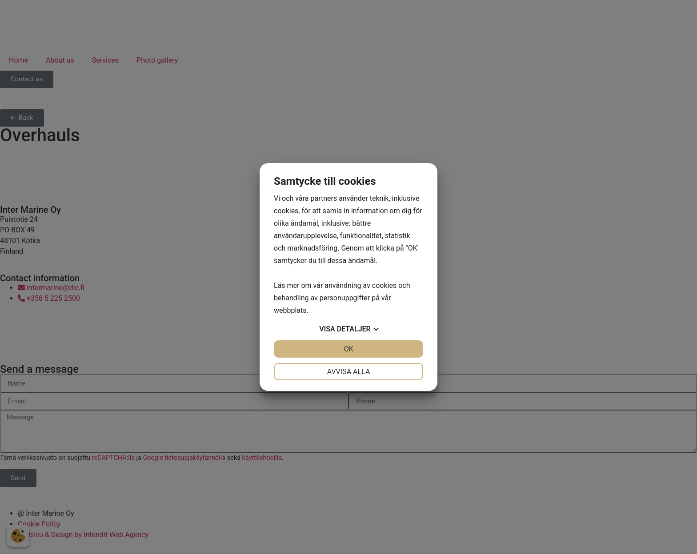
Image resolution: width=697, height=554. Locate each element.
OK (348, 349)
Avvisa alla (348, 371)
